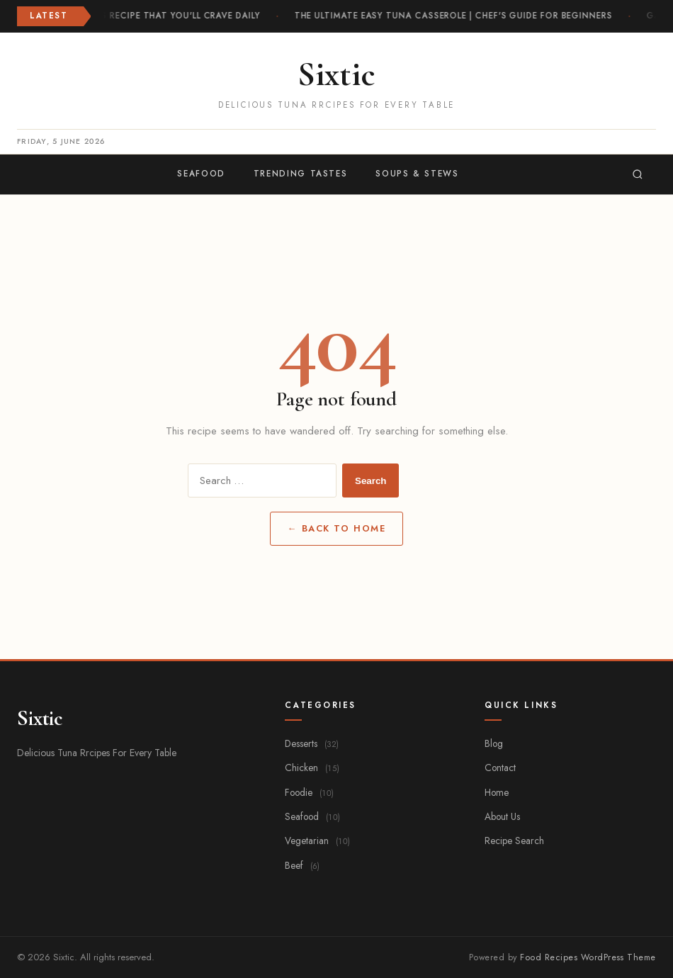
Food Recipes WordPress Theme (588, 957)
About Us (502, 816)
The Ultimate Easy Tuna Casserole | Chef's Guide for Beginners (454, 15)
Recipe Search (514, 840)
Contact (500, 767)
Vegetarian (317, 840)
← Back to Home (336, 528)
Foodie (309, 792)
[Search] (637, 174)
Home (497, 792)
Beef (302, 865)
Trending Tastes (301, 173)
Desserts (312, 743)
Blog (494, 743)
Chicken (312, 767)
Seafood (201, 173)
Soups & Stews (416, 173)
